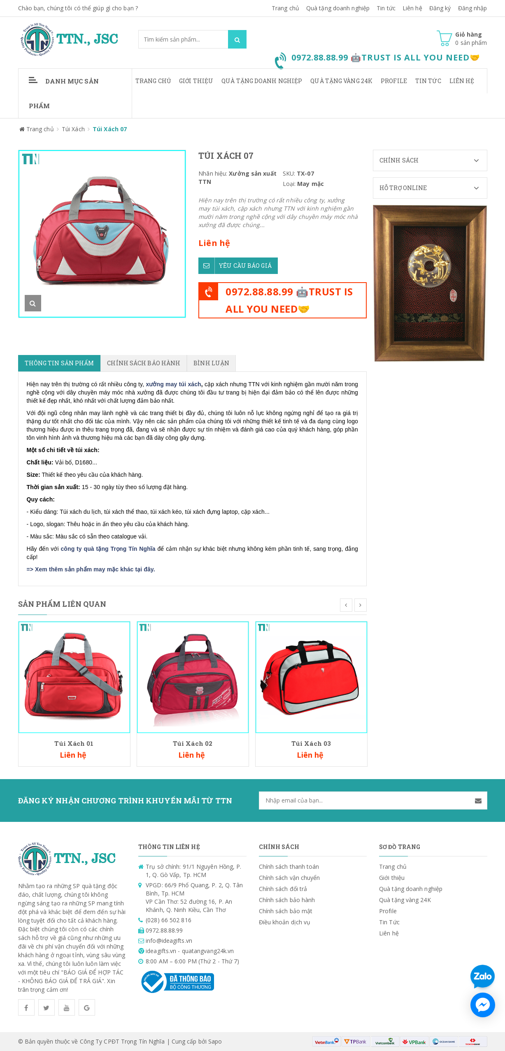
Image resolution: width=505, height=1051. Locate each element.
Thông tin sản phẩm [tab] (59, 363)
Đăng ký (440, 8)
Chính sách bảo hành (287, 900)
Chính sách (433, 160)
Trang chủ (285, 8)
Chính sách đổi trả (283, 889)
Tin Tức (428, 81)
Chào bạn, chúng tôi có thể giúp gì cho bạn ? (78, 8)
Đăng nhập (472, 8)
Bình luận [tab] (211, 363)
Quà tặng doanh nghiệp (338, 8)
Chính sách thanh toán (289, 866)
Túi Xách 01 (73, 743)
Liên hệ (412, 8)
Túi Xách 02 (192, 743)
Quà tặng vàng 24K (341, 81)
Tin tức (386, 8)
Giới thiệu (196, 81)
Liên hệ (462, 81)
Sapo (215, 1041)
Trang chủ (153, 81)
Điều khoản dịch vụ (285, 922)
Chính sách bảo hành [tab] (143, 363)
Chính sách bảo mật (286, 911)
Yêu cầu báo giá (235, 266)
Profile (394, 81)
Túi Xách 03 (311, 743)
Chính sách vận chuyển (289, 878)
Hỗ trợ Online (433, 188)
